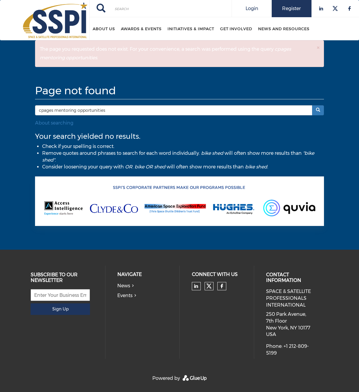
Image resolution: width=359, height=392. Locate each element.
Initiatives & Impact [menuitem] (190, 28)
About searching (54, 123)
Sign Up (60, 309)
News (123, 286)
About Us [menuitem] (104, 28)
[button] (318, 47)
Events (124, 295)
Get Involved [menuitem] (236, 28)
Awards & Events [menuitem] (141, 28)
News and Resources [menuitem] (283, 28)
